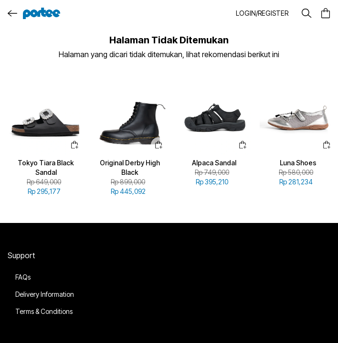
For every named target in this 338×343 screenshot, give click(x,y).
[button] (263, 13)
